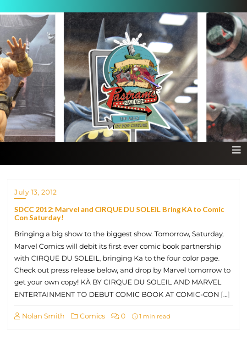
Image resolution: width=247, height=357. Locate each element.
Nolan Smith (39, 316)
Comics (88, 316)
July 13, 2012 (35, 192)
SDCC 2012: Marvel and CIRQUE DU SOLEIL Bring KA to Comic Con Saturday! (119, 213)
